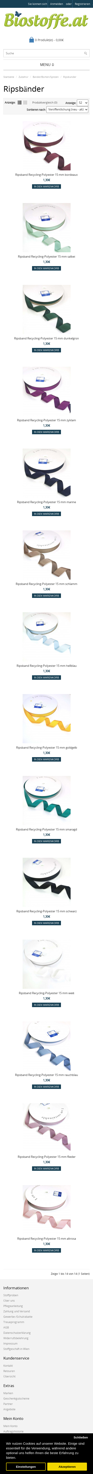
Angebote (9, 1409)
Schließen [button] (81, 1437)
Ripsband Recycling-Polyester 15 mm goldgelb (46, 747)
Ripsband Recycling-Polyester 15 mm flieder (47, 1157)
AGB (6, 1327)
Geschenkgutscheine (16, 1398)
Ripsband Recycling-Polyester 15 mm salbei (46, 256)
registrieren (82, 4)
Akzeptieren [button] (67, 1466)
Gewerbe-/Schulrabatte (17, 1317)
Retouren (9, 1371)
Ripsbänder (69, 76)
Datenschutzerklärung (17, 1333)
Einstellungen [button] (26, 1466)
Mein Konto (10, 1426)
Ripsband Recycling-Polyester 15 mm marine (46, 502)
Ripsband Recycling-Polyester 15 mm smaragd (46, 829)
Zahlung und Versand (16, 1311)
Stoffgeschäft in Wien (16, 1349)
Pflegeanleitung (13, 1306)
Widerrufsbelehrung (15, 1338)
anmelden (56, 4)
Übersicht (9, 1376)
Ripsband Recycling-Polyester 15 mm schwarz (46, 911)
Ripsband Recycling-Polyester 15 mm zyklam (46, 420)
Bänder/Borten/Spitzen (46, 76)
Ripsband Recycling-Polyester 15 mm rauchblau (46, 1075)
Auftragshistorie (13, 1431)
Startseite (8, 76)
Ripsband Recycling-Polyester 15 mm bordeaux (46, 175)
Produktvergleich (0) (44, 102)
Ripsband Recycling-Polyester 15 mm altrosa (46, 1239)
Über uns (9, 1300)
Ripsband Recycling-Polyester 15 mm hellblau (47, 666)
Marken (8, 1393)
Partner (8, 1404)
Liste (20, 102)
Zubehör (23, 76)
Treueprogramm (13, 1322)
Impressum (10, 1343)
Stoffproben (10, 1295)
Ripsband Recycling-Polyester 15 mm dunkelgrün (46, 338)
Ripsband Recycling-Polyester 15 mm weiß (46, 993)
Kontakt (8, 1366)
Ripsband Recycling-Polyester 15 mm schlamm (46, 584)
